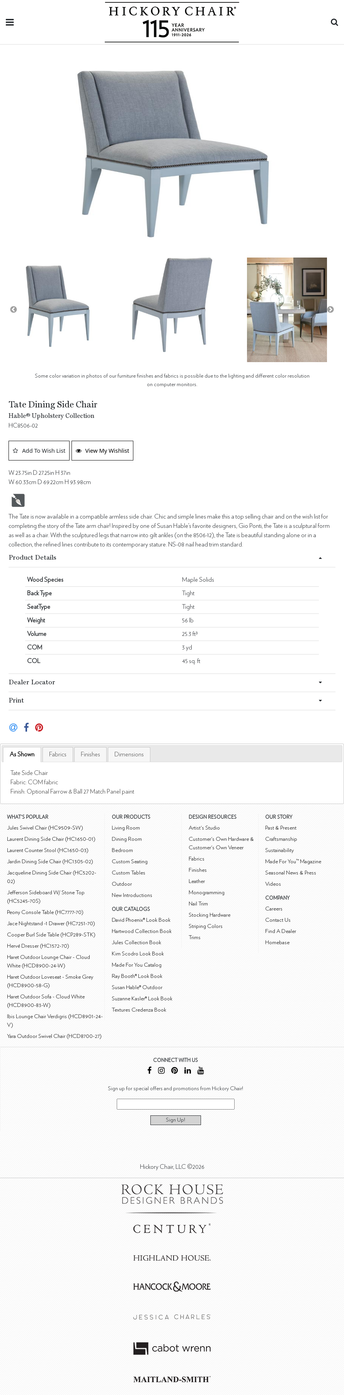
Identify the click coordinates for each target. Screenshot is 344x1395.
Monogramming (207, 892)
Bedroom (122, 850)
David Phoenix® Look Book (141, 920)
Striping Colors (206, 926)
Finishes (90, 754)
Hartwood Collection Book (142, 931)
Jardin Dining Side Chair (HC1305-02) (50, 861)
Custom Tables (128, 873)
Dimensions (129, 754)
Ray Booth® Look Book (137, 976)
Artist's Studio (204, 828)
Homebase (277, 942)
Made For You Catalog (137, 965)
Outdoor (122, 884)
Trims (195, 937)
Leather (197, 881)
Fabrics (57, 754)
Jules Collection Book (136, 942)
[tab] (22, 754)
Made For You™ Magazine (293, 861)
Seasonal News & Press (290, 873)
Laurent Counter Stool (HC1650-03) (48, 850)
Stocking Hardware (209, 915)
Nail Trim (198, 904)
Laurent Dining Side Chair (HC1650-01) (51, 839)
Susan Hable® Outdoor (137, 987)
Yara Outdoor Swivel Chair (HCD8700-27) (54, 1036)
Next (330, 310)
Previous (13, 310)
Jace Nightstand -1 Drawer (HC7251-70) (51, 923)
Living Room (126, 828)
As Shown (22, 754)
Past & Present (280, 828)
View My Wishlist (102, 450)
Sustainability (279, 850)
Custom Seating (130, 861)
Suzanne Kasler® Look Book (142, 999)
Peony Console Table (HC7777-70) (45, 912)
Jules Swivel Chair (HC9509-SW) (45, 828)
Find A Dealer (280, 931)
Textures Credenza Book (139, 1010)
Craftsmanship (281, 839)
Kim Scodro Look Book (138, 954)
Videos (273, 884)
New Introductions (132, 895)
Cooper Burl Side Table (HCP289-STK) (51, 935)
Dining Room (127, 839)
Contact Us (278, 920)
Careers (274, 909)
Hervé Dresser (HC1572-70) (38, 946)
